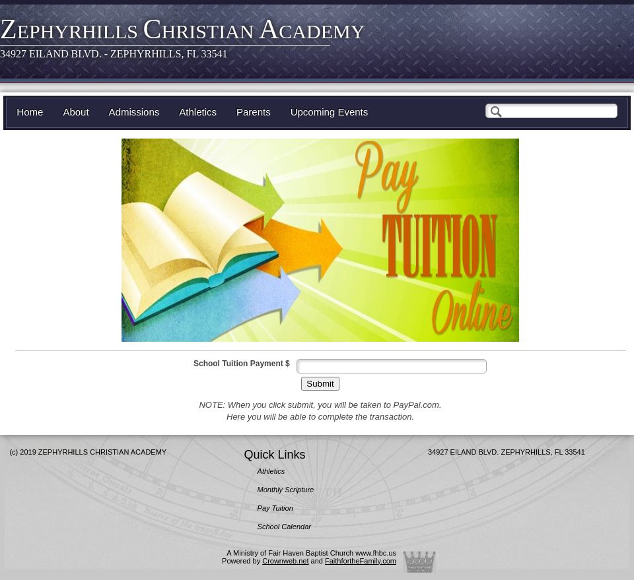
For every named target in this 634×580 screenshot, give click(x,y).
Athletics (198, 111)
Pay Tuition (275, 508)
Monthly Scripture (286, 490)
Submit (320, 384)
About (75, 111)
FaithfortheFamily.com (360, 561)
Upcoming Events (330, 111)
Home (30, 111)
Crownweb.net (285, 561)
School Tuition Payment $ (242, 363)
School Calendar (284, 527)
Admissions (134, 111)
